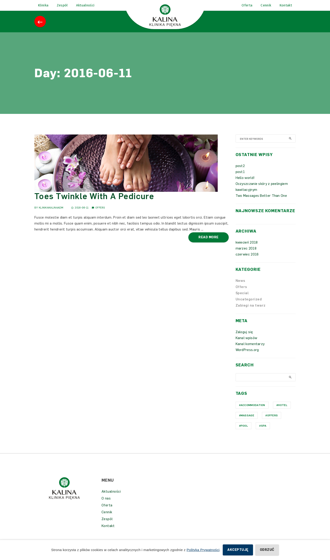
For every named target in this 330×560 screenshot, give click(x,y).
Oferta (107, 512)
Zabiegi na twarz (251, 312)
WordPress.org (247, 356)
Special (242, 299)
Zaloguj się (244, 338)
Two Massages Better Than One (261, 202)
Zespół (107, 525)
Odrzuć (267, 550)
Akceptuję (237, 550)
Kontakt (108, 532)
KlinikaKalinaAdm (51, 214)
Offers (100, 214)
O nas (106, 505)
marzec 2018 (246, 255)
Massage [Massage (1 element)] (247, 421)
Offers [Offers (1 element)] (272, 421)
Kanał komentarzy (250, 350)
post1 (240, 178)
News (240, 287)
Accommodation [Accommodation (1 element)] (253, 411)
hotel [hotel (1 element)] (282, 411)
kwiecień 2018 (247, 249)
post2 (240, 172)
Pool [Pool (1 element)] (244, 432)
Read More (208, 244)
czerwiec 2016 (247, 261)
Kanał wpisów (246, 344)
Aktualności (111, 498)
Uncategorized (249, 306)
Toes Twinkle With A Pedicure (94, 203)
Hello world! (245, 184)
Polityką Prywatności (203, 550)
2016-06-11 (79, 214)
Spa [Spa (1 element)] (264, 432)
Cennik (107, 518)
